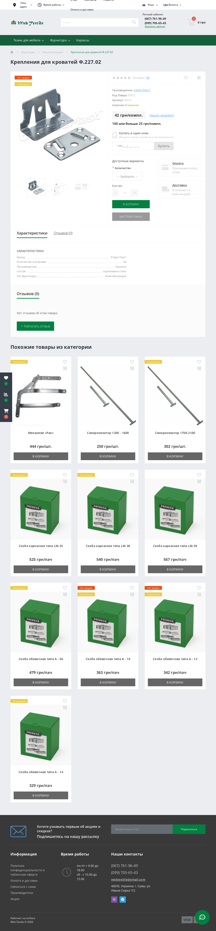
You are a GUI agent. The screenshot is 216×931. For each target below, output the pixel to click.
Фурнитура (28, 52)
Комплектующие (53, 52)
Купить (163, 146)
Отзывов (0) (63, 232)
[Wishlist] (185, 78)
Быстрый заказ (131, 217)
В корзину (131, 204)
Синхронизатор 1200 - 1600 (108, 433)
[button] (6, 414)
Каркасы (82, 40)
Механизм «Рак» (41, 433)
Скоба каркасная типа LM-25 (41, 546)
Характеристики (32, 232)
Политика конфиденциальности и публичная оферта (27, 869)
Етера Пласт (142, 90)
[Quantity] (124, 193)
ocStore (30, 918)
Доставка (176, 185)
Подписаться (189, 829)
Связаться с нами (23, 886)
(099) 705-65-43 (155, 23)
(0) (148, 78)
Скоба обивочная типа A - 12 (175, 659)
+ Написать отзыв (35, 326)
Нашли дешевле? (162, 115)
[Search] (134, 22)
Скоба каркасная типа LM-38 (108, 546)
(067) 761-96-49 (155, 19)
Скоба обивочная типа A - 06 (41, 659)
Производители (21, 893)
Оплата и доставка (82, 9)
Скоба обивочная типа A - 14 (41, 772)
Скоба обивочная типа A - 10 (108, 659)
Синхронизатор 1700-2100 (175, 433)
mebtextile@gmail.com (128, 879)
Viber (114, 899)
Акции (15, 899)
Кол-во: (117, 186)
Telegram (122, 899)
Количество (121, 167)
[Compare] (199, 78)
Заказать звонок (155, 26)
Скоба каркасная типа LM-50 (175, 546)
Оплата (174, 163)
